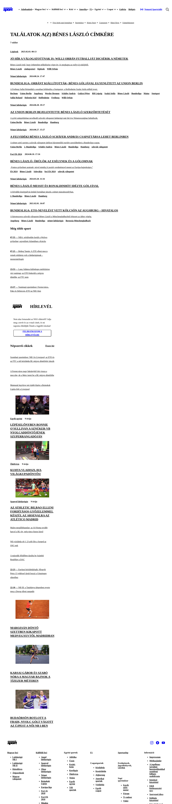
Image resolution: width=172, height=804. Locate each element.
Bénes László (16, 69)
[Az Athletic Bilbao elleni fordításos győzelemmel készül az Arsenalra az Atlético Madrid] (32, 497)
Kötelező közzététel (153, 781)
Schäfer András (69, 93)
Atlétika (72, 757)
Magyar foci (12, 753)
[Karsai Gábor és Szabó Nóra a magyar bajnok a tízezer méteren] (32, 663)
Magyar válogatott (16, 777)
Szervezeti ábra (156, 794)
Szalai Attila (109, 93)
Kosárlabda (101, 771)
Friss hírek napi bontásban (62, 23)
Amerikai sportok (100, 780)
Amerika (83, 9)
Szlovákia (38, 171)
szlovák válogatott (100, 147)
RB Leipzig (97, 93)
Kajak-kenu (72, 765)
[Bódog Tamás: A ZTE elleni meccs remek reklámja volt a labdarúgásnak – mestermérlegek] (32, 255)
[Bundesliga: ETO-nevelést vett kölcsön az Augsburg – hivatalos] (86, 213)
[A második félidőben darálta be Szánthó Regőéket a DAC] (32, 557)
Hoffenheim (43, 98)
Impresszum (154, 757)
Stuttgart (156, 93)
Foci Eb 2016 (44, 798)
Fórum (126, 793)
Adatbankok (26, 9)
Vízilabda (100, 785)
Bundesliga (136, 93)
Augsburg (38, 93)
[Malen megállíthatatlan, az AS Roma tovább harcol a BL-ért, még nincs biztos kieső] (32, 529)
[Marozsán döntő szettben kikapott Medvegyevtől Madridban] (32, 618)
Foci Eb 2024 (16, 154)
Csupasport (103, 23)
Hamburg (54, 122)
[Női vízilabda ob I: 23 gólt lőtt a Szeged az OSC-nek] (32, 543)
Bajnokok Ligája (45, 782)
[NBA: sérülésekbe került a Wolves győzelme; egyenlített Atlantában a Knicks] (32, 239)
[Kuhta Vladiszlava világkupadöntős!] (32, 459)
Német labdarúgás (18, 76)
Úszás (71, 761)
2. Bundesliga (30, 147)
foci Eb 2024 (50, 171)
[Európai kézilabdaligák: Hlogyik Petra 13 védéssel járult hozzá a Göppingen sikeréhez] (32, 573)
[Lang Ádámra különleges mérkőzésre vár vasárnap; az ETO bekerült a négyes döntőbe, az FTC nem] (32, 273)
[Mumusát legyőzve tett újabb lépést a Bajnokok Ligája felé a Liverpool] (32, 387)
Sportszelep (123, 753)
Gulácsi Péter (84, 93)
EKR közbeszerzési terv (155, 788)
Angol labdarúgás (46, 758)
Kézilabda (100, 767)
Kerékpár (73, 770)
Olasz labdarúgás (46, 770)
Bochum (14, 93)
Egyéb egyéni (16, 419)
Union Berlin (26, 93)
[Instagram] (151, 742)
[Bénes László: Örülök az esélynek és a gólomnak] (86, 164)
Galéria (122, 9)
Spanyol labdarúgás (19, 501)
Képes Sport (91, 23)
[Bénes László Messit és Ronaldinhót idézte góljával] (86, 188)
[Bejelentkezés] (132, 9)
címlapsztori (29, 69)
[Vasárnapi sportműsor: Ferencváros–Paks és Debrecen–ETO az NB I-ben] (32, 289)
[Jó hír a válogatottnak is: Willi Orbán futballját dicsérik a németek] (86, 61)
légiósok (41, 69)
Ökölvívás (14, 464)
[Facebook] (157, 742)
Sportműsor (79, 23)
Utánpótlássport (128, 23)
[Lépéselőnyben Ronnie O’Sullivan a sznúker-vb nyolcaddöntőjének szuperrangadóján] (32, 414)
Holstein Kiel (30, 98)
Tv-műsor (127, 797)
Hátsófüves (17, 769)
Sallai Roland (16, 98)
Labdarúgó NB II (17, 764)
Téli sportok (72, 788)
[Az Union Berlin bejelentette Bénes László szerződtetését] (86, 115)
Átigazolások (18, 773)
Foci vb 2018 (44, 792)
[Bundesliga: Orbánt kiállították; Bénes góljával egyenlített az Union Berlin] (86, 86)
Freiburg (55, 98)
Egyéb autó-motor (126, 787)
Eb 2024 (14, 171)
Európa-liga (46, 787)
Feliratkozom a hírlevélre (32, 333)
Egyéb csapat (98, 789)
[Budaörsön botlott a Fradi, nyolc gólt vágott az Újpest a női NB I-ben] (32, 708)
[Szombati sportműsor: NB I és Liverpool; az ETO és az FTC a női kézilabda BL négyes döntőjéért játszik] (32, 359)
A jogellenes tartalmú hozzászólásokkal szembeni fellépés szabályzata (157, 770)
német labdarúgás (55, 221)
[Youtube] (163, 742)
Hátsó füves (115, 23)
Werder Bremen (52, 93)
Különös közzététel (153, 799)
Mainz (146, 93)
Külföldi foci (41, 753)
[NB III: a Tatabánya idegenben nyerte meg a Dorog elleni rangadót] (32, 589)
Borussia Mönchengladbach (78, 221)
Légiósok (14, 52)
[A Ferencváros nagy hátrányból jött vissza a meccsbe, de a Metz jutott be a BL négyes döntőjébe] (32, 373)
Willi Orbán (52, 69)
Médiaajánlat (155, 761)
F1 (91, 9)
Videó (125, 801)
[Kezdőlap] (8, 9)
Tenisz (72, 778)
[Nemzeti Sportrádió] (151, 9)
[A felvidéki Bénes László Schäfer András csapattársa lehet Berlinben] (86, 139)
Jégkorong (100, 775)
